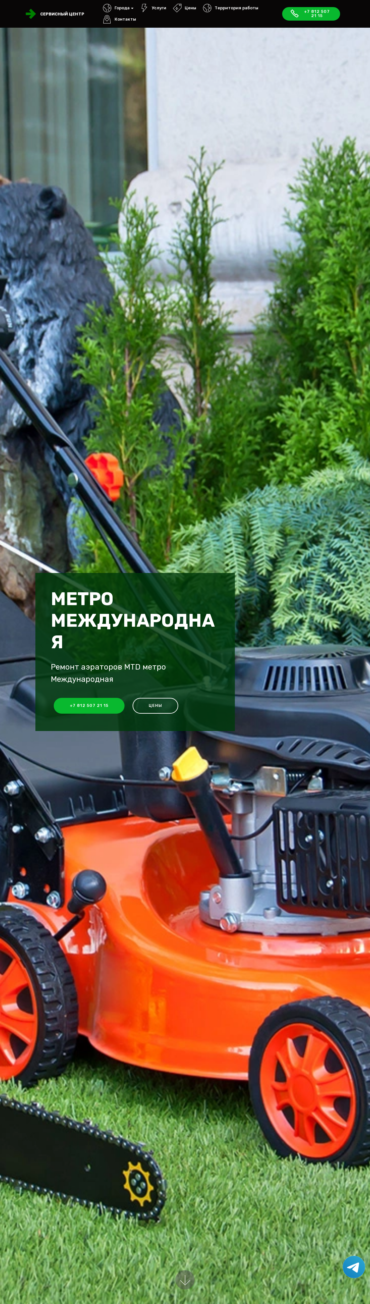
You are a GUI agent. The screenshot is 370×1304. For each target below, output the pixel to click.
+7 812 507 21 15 (310, 13)
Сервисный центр (62, 14)
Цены (184, 7)
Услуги (153, 7)
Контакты (119, 19)
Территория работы (230, 7)
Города (116, 7)
